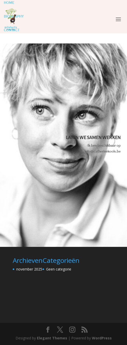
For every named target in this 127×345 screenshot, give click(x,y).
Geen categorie (58, 269)
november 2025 (29, 269)
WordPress (102, 338)
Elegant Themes (52, 338)
